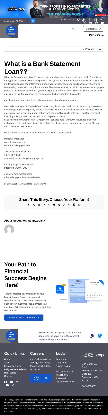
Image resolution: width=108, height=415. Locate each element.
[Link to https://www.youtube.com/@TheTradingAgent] (102, 22)
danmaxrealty (12, 184)
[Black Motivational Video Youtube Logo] (11, 25)
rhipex (72, 381)
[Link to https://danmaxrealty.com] (96, 22)
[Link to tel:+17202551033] (73, 29)
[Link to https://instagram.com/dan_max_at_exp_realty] (101, 19)
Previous (89, 49)
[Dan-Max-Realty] (93, 352)
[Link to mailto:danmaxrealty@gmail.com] (79, 29)
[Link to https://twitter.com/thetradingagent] (84, 22)
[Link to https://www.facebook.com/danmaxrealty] (95, 19)
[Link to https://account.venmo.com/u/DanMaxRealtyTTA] (78, 19)
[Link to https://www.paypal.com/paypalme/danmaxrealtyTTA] (83, 19)
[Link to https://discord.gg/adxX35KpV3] (90, 22)
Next (99, 49)
